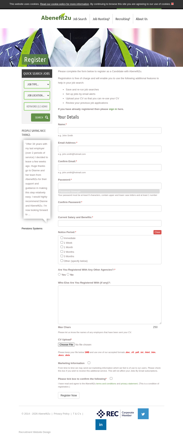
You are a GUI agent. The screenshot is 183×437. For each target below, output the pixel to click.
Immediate (70, 238)
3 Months (69, 256)
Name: (62, 124)
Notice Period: (67, 232)
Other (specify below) (76, 261)
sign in (113, 109)
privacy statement (129, 383)
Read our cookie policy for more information (64, 4)
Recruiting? (122, 19)
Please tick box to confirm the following (82, 378)
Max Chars (64, 327)
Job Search (80, 19)
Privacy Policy (61, 413)
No (72, 274)
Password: (65, 179)
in (101, 424)
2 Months (69, 251)
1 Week (68, 242)
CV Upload (65, 339)
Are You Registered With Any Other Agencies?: (86, 269)
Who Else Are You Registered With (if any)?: (84, 282)
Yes (64, 274)
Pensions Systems (32, 228)
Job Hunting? (101, 19)
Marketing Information (71, 363)
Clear (157, 232)
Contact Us (80, 38)
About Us (141, 19)
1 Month (68, 247)
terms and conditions (106, 383)
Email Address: (67, 142)
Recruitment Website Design (35, 432)
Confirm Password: (70, 202)
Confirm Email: (67, 161)
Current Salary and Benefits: (75, 217)
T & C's (77, 413)
